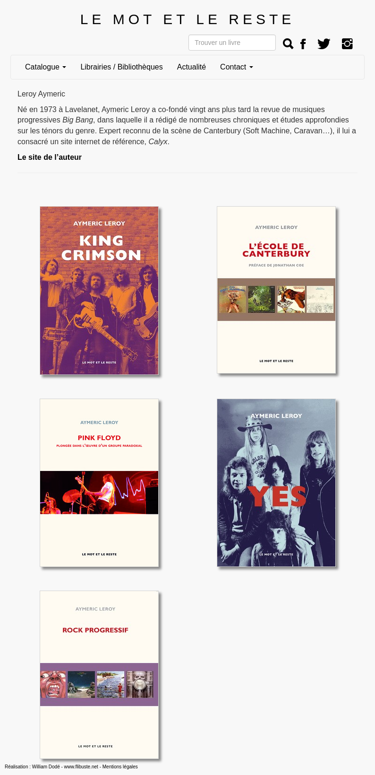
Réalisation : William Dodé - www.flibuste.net (51, 766)
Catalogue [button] (45, 67)
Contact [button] (236, 67)
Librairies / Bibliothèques (121, 67)
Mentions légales (120, 766)
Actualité (191, 67)
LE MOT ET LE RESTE (187, 19)
